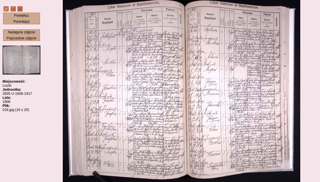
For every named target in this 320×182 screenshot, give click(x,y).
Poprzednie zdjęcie (21, 38)
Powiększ (21, 15)
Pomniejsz (21, 21)
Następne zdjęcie (21, 32)
